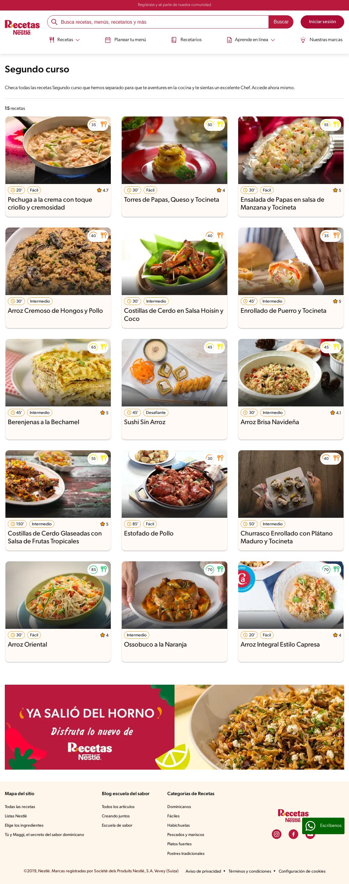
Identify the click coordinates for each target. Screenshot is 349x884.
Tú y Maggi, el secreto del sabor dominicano (44, 835)
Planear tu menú (125, 40)
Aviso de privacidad (203, 871)
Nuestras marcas (322, 40)
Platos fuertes (179, 844)
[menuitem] (63, 42)
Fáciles (173, 816)
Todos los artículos (118, 807)
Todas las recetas (20, 807)
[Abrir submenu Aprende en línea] (251, 40)
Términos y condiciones (250, 871)
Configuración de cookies (302, 871)
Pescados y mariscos (185, 835)
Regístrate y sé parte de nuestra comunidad (174, 5)
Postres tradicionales (186, 854)
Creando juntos (116, 816)
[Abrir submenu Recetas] (63, 40)
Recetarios (186, 40)
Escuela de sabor (117, 825)
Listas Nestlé (16, 816)
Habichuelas (178, 825)
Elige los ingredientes (24, 825)
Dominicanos (179, 807)
